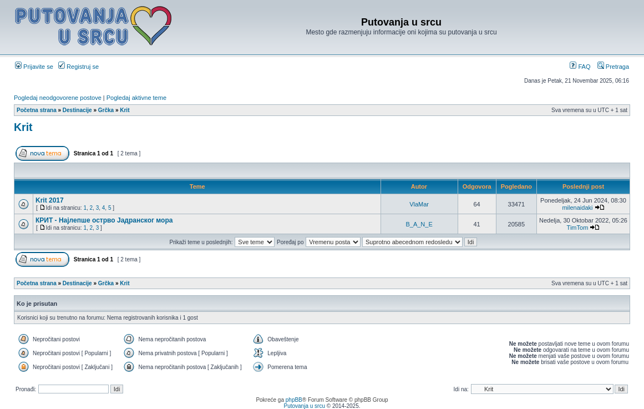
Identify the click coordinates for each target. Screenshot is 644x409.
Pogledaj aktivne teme (136, 97)
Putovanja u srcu (304, 406)
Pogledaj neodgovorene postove (58, 97)
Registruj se (78, 66)
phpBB (294, 400)
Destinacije (77, 110)
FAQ (580, 66)
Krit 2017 (50, 200)
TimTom (578, 227)
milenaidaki (577, 207)
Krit (124, 110)
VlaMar (419, 204)
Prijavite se (34, 66)
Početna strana (37, 110)
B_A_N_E (418, 224)
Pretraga (613, 66)
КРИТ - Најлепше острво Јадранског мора (104, 220)
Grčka (106, 110)
